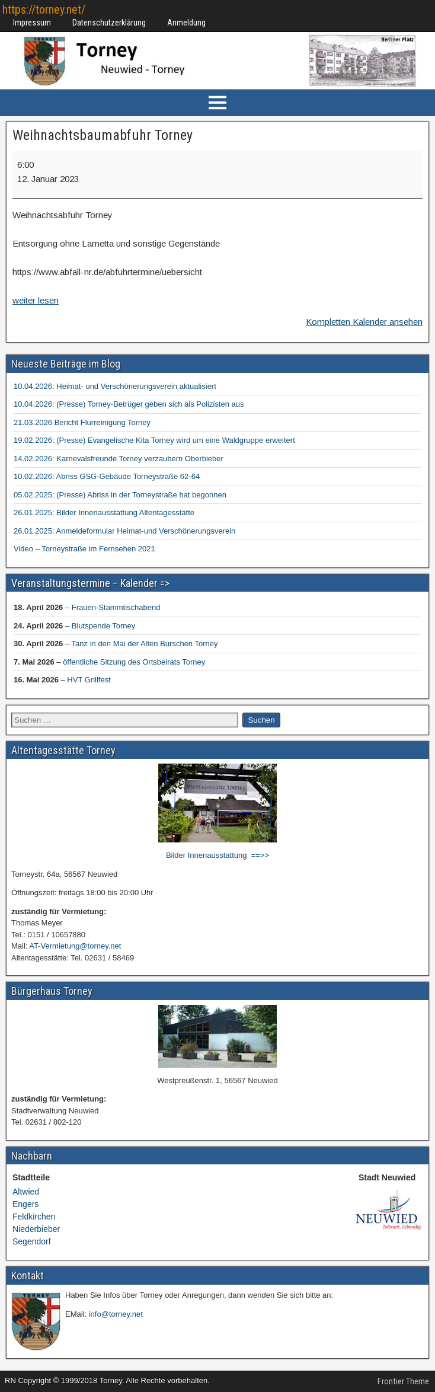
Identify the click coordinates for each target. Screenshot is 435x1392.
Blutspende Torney (103, 625)
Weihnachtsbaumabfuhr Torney (102, 135)
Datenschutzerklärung (109, 22)
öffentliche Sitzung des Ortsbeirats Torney (134, 661)
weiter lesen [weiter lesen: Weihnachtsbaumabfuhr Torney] (35, 300)
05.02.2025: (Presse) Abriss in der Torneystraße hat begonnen (120, 494)
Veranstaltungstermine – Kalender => (90, 583)
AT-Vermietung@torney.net (75, 945)
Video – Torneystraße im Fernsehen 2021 (84, 548)
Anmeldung (186, 22)
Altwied (25, 1191)
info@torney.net (116, 1314)
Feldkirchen (33, 1216)
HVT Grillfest (88, 679)
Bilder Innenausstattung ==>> (217, 855)
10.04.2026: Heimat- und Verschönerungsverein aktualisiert (115, 386)
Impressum (32, 22)
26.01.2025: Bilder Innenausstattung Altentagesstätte (104, 512)
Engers (25, 1204)
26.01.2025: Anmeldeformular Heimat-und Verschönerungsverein (124, 530)
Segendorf (31, 1241)
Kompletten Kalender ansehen (364, 322)
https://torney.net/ (43, 9)
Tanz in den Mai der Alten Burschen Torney (145, 643)
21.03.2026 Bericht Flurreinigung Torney (82, 422)
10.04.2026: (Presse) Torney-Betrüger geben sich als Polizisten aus (129, 404)
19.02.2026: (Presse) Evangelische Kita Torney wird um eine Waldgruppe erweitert (154, 440)
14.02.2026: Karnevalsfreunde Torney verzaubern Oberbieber (118, 458)
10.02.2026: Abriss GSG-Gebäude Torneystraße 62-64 (107, 476)
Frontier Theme (403, 1381)
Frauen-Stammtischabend (116, 607)
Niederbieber (36, 1229)
